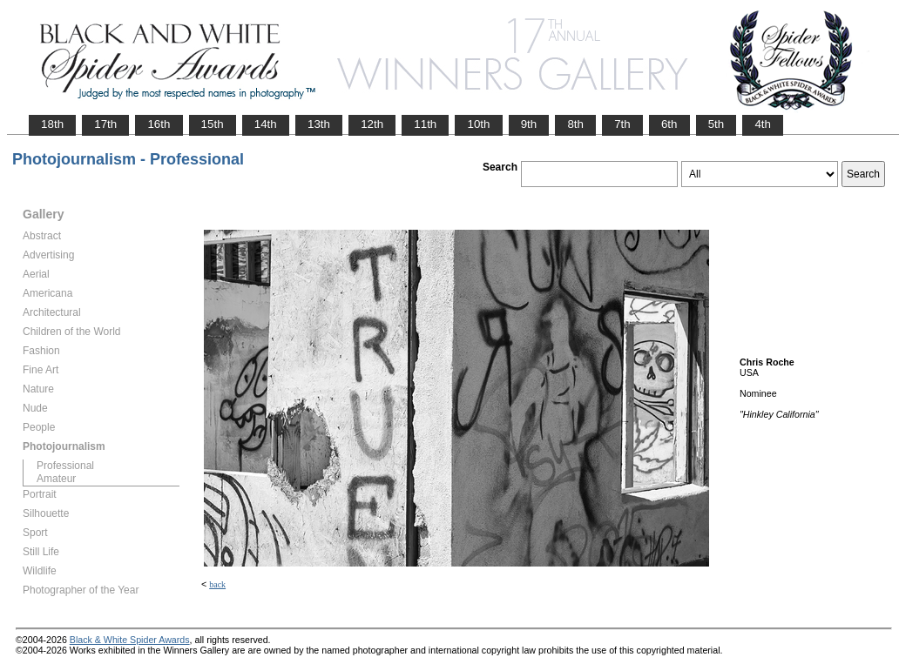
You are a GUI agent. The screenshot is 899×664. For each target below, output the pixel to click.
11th (425, 124)
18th (52, 124)
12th (372, 124)
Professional (65, 465)
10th (478, 124)
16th (158, 124)
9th (529, 124)
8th (575, 124)
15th (212, 124)
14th (266, 124)
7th (622, 124)
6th (669, 124)
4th (763, 124)
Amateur (56, 479)
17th (105, 124)
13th (319, 124)
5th (716, 124)
